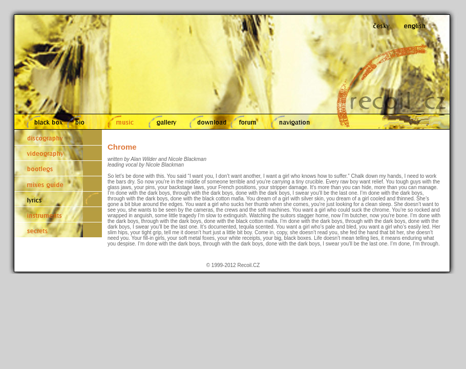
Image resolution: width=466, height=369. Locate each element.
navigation (292, 122)
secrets (58, 229)
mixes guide (58, 183)
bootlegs (58, 168)
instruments (58, 214)
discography (58, 137)
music (122, 122)
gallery (163, 122)
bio (82, 122)
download (205, 122)
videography (58, 152)
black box (43, 122)
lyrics (58, 199)
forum (247, 122)
